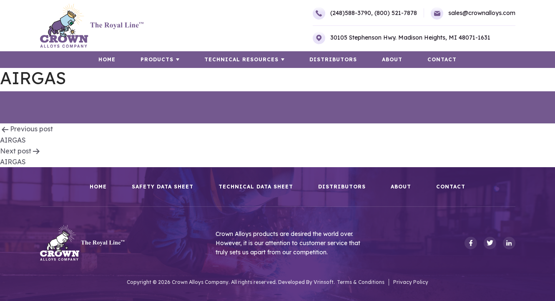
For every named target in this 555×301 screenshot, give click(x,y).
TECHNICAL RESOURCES (241, 59)
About (392, 59)
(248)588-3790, (343, 13)
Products (157, 59)
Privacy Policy (410, 282)
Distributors (333, 59)
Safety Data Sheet (162, 187)
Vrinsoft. (324, 282)
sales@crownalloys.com (473, 13)
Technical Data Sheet (255, 187)
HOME (107, 59)
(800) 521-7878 (395, 13)
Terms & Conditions (360, 282)
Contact (442, 59)
